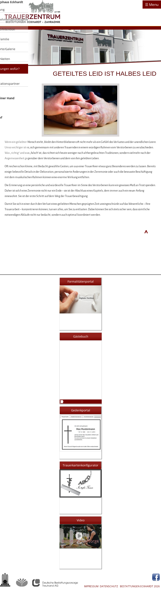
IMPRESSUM (91, 586)
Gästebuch (80, 336)
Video (80, 520)
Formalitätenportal (81, 281)
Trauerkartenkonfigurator (80, 465)
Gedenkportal (80, 410)
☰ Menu (151, 4)
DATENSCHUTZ (109, 586)
